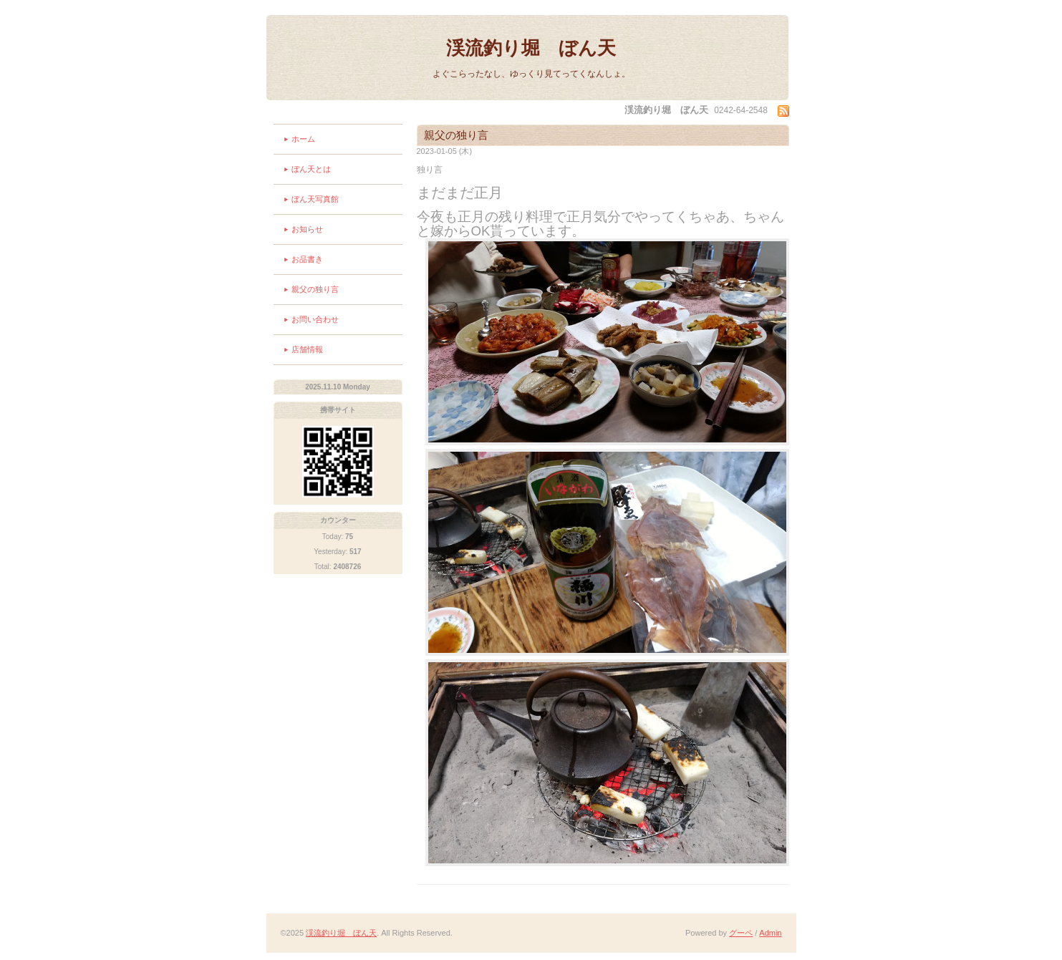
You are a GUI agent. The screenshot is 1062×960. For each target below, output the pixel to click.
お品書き (307, 259)
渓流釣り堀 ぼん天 (531, 48)
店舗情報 (307, 349)
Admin (770, 933)
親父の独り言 (315, 289)
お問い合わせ (315, 319)
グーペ (741, 933)
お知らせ (307, 229)
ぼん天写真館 (315, 199)
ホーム (303, 139)
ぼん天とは (311, 169)
